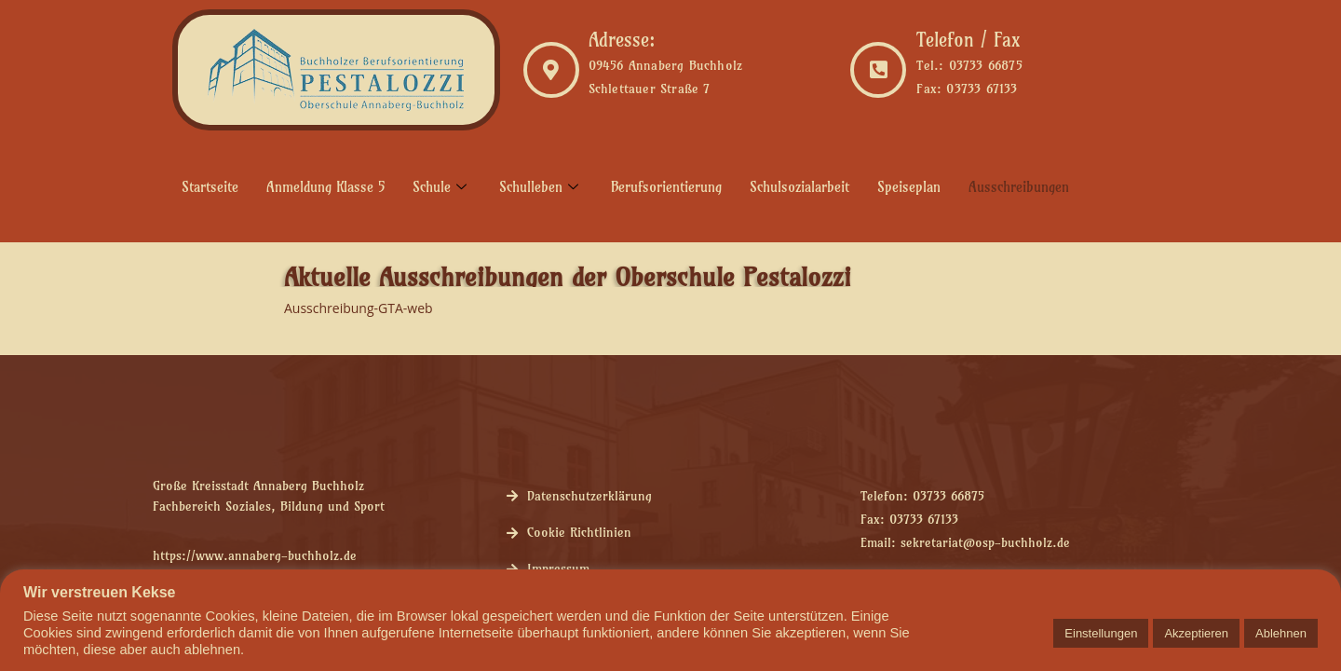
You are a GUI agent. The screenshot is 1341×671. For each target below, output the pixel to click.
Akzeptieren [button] (1196, 633)
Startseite (210, 187)
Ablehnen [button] (1281, 633)
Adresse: (622, 39)
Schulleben (541, 187)
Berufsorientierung (666, 187)
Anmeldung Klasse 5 (325, 187)
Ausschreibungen (1018, 187)
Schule (442, 187)
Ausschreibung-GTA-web (358, 308)
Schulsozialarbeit (799, 187)
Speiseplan (909, 187)
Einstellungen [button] (1100, 633)
